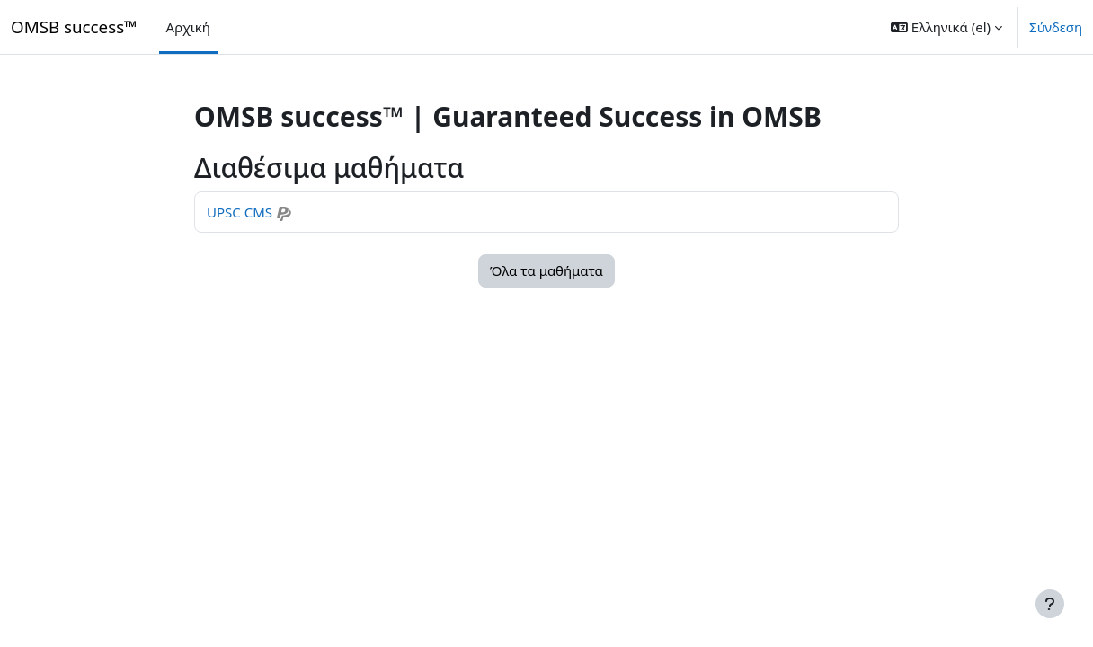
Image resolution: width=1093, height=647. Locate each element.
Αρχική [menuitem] (188, 27)
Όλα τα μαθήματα (546, 270)
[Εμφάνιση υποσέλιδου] (1049, 603)
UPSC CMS (239, 212)
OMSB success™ (74, 26)
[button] (946, 27)
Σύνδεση (1055, 27)
